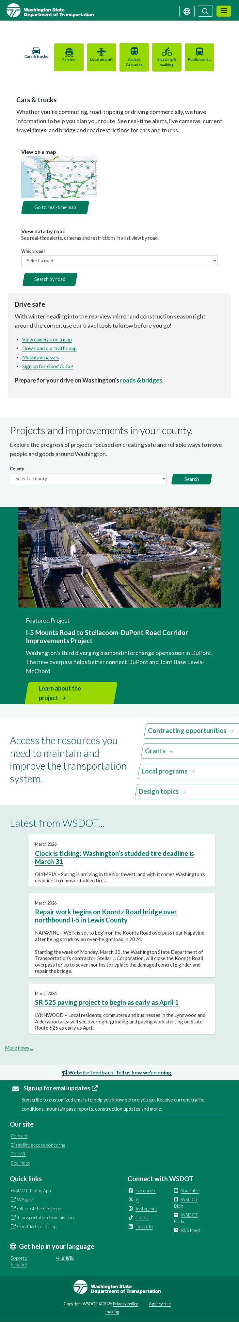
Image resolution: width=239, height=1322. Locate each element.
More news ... (19, 1048)
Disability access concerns (38, 1145)
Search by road (49, 279)
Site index (20, 1163)
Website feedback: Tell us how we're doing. (117, 1072)
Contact (19, 1135)
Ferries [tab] (70, 59)
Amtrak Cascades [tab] (133, 62)
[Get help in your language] (187, 11)
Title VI (18, 1153)
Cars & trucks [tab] (38, 59)
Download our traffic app (49, 348)
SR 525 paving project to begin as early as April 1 (107, 1002)
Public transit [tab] (197, 59)
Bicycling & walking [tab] (165, 62)
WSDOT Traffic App (31, 1190)
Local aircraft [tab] (102, 59)
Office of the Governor (40, 1208)
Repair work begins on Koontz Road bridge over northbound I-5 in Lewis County (106, 916)
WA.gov (25, 1199)
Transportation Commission (45, 1217)
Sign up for (47, 366)
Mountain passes (40, 357)
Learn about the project (60, 693)
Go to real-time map (55, 207)
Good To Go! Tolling (36, 1226)
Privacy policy (125, 1303)
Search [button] (191, 479)
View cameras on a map (47, 339)
